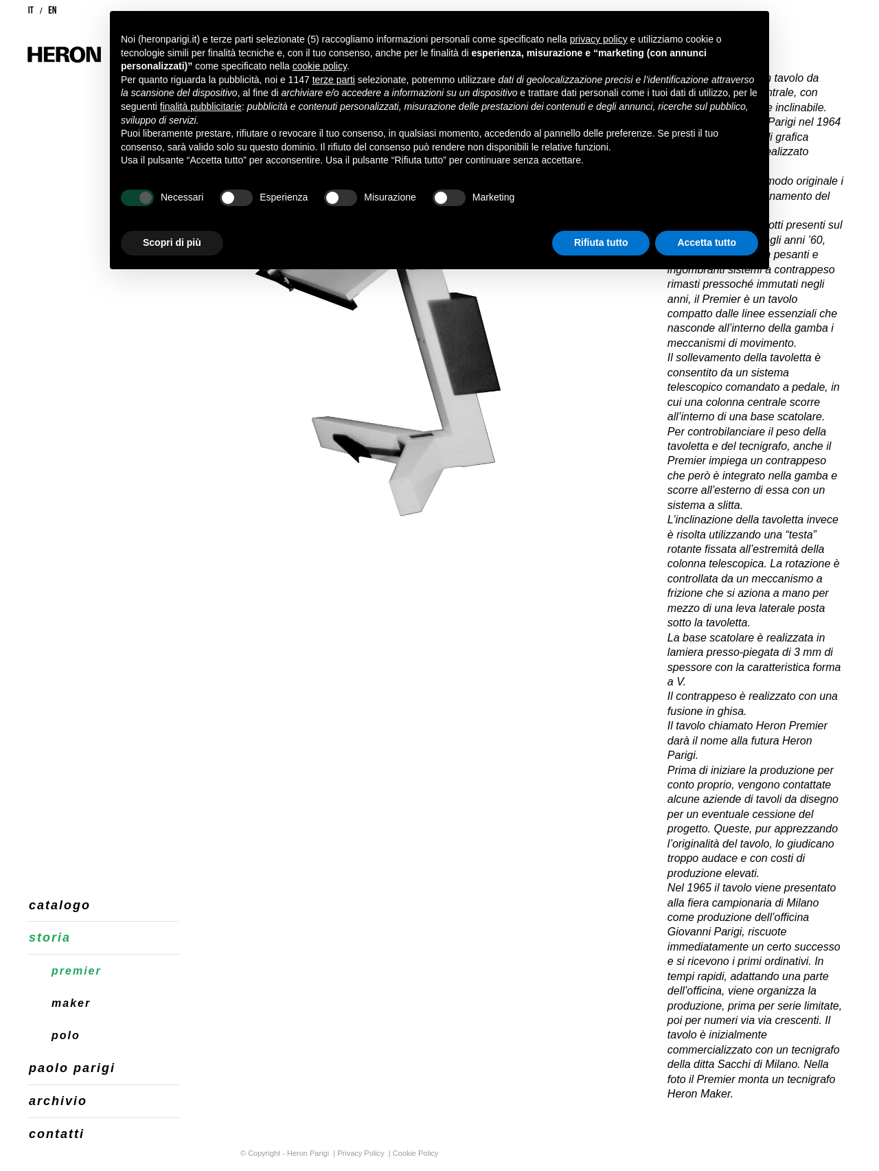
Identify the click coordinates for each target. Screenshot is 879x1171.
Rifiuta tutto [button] (601, 242)
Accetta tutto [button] (706, 242)
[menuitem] (103, 905)
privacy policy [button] (599, 39)
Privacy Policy (360, 1153)
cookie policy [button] (320, 65)
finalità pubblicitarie (201, 106)
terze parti (333, 79)
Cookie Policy (416, 1153)
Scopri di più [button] (172, 242)
